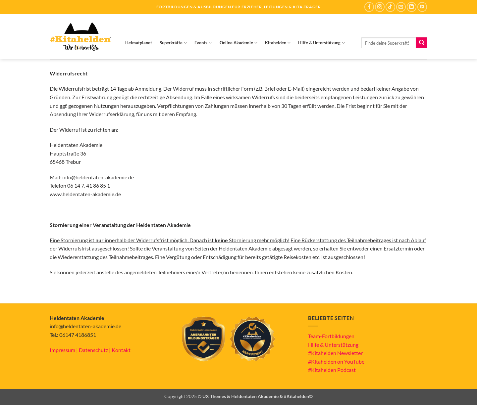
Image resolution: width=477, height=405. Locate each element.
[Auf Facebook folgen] (369, 7)
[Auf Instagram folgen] (380, 7)
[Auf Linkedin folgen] (411, 7)
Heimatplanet (138, 42)
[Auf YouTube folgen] (422, 7)
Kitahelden (278, 43)
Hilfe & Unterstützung (321, 43)
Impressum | (64, 350)
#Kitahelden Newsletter (335, 353)
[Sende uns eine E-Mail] (401, 7)
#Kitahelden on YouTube (336, 361)
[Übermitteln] (421, 43)
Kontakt (121, 350)
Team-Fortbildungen (331, 336)
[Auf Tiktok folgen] (390, 7)
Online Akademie (238, 43)
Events (203, 43)
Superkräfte (173, 43)
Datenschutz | (95, 350)
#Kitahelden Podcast (332, 370)
